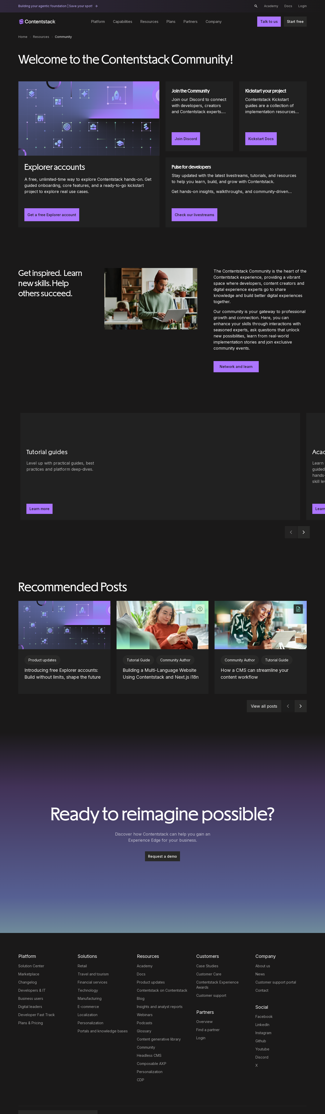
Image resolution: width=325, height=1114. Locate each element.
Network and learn (236, 366)
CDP (140, 1061)
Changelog (27, 964)
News (260, 956)
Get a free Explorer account (51, 215)
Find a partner (208, 1011)
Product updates (151, 964)
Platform (98, 21)
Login (302, 6)
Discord (261, 1039)
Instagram (263, 1014)
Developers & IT (32, 972)
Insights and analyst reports (160, 988)
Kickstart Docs (261, 139)
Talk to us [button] (269, 21)
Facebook (264, 998)
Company (214, 21)
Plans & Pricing (30, 1004)
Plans (171, 21)
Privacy (137, 1099)
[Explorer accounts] (88, 154)
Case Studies (207, 947)
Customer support (211, 977)
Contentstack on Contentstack (162, 972)
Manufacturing (90, 980)
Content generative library (159, 1021)
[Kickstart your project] (273, 116)
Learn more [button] (39, 509)
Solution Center (31, 947)
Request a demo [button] (162, 838)
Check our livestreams (194, 215)
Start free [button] (295, 21)
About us (262, 947)
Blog (140, 980)
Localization (88, 996)
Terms (122, 1099)
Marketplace (28, 956)
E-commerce (88, 988)
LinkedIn (262, 1006)
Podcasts (144, 1004)
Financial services (92, 964)
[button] (256, 6)
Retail (82, 947)
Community (146, 1029)
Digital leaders (30, 988)
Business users (30, 980)
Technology (88, 972)
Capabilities (122, 21)
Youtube (262, 1031)
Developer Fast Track (36, 996)
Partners (191, 21)
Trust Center (153, 1099)
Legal (108, 1099)
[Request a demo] (162, 838)
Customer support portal (275, 964)
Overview (204, 1003)
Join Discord (186, 139)
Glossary (144, 1013)
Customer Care (208, 956)
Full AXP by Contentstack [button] (52, 1100)
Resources (149, 21)
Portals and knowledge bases (103, 1013)
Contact (261, 972)
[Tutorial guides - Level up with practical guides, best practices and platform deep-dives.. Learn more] (66, 466)
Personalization (90, 1004)
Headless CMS (149, 1037)
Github (260, 1022)
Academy (271, 6)
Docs (288, 6)
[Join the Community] (199, 116)
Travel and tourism (93, 956)
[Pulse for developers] (236, 192)
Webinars (145, 996)
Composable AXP (151, 1045)
